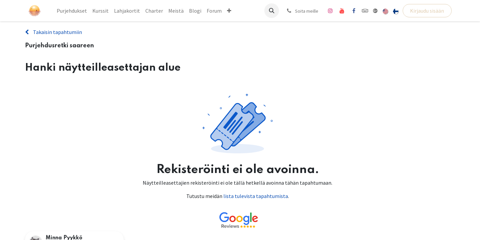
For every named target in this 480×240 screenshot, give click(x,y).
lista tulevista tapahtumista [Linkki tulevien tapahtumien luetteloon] (255, 196)
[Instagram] (330, 10)
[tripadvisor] (365, 10)
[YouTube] (342, 10)
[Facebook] (353, 10)
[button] (271, 10)
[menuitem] (72, 10)
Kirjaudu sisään (427, 10)
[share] (375, 10)
